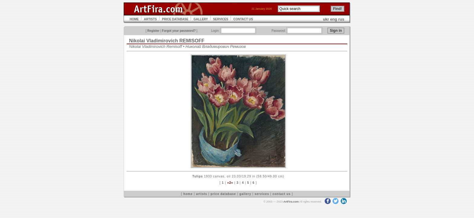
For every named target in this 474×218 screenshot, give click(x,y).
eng (333, 19)
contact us (281, 194)
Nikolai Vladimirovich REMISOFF (166, 40)
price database (223, 194)
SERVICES (220, 19)
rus (341, 19)
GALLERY (200, 19)
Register (153, 30)
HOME (134, 19)
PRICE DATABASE (175, 19)
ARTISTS (150, 19)
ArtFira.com (291, 201)
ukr (326, 19)
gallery (245, 194)
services (262, 194)
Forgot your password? (179, 30)
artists (201, 194)
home (188, 194)
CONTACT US (243, 19)
